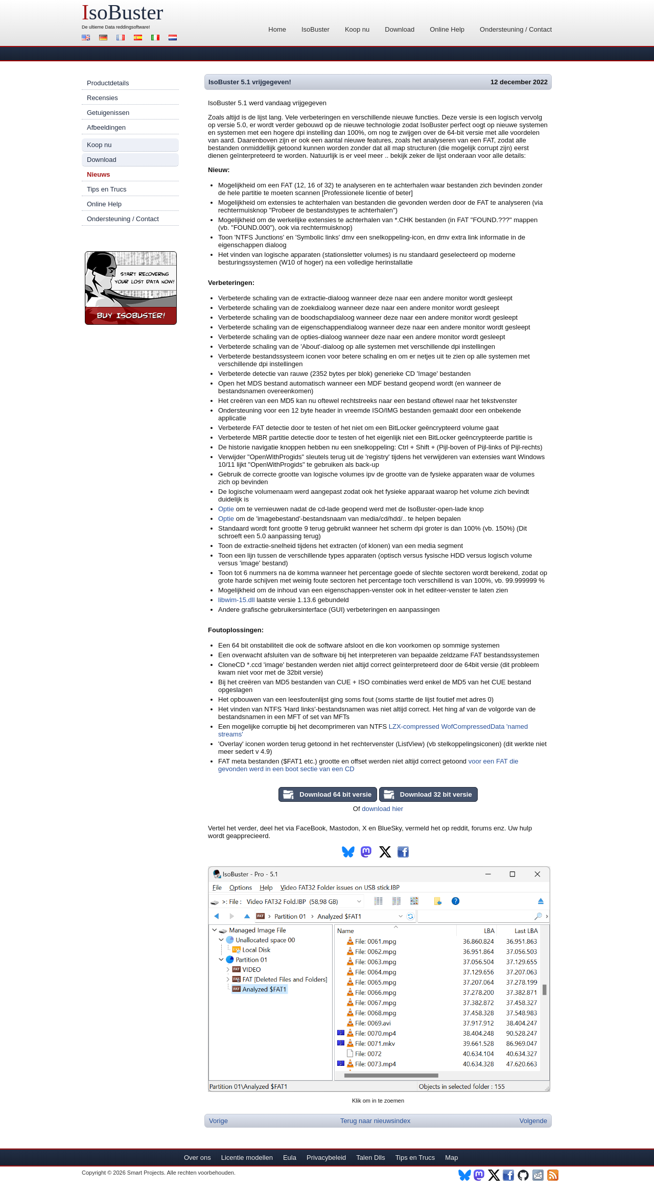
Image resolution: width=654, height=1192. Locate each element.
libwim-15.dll (236, 600)
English (87, 38)
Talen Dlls (370, 1157)
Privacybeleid (326, 1157)
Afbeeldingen (106, 127)
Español (139, 38)
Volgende (533, 1121)
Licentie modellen (247, 1157)
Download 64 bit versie (335, 794)
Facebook (509, 1175)
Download (399, 29)
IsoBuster (315, 29)
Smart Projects (145, 1173)
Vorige (218, 1121)
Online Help (447, 29)
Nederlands (174, 38)
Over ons (197, 1157)
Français (122, 38)
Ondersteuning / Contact (516, 29)
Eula (289, 1157)
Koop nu (357, 29)
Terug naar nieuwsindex (375, 1121)
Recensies (102, 98)
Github (524, 1175)
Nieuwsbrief (538, 1175)
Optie (226, 509)
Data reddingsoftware (127, 27)
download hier (382, 809)
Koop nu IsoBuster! (131, 288)
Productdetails (108, 83)
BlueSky (464, 1175)
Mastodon (479, 1175)
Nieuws (98, 174)
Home (277, 29)
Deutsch (104, 38)
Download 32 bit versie (436, 794)
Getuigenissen (108, 112)
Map (451, 1157)
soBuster (122, 12)
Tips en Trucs (107, 189)
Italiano (156, 38)
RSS (553, 1175)
